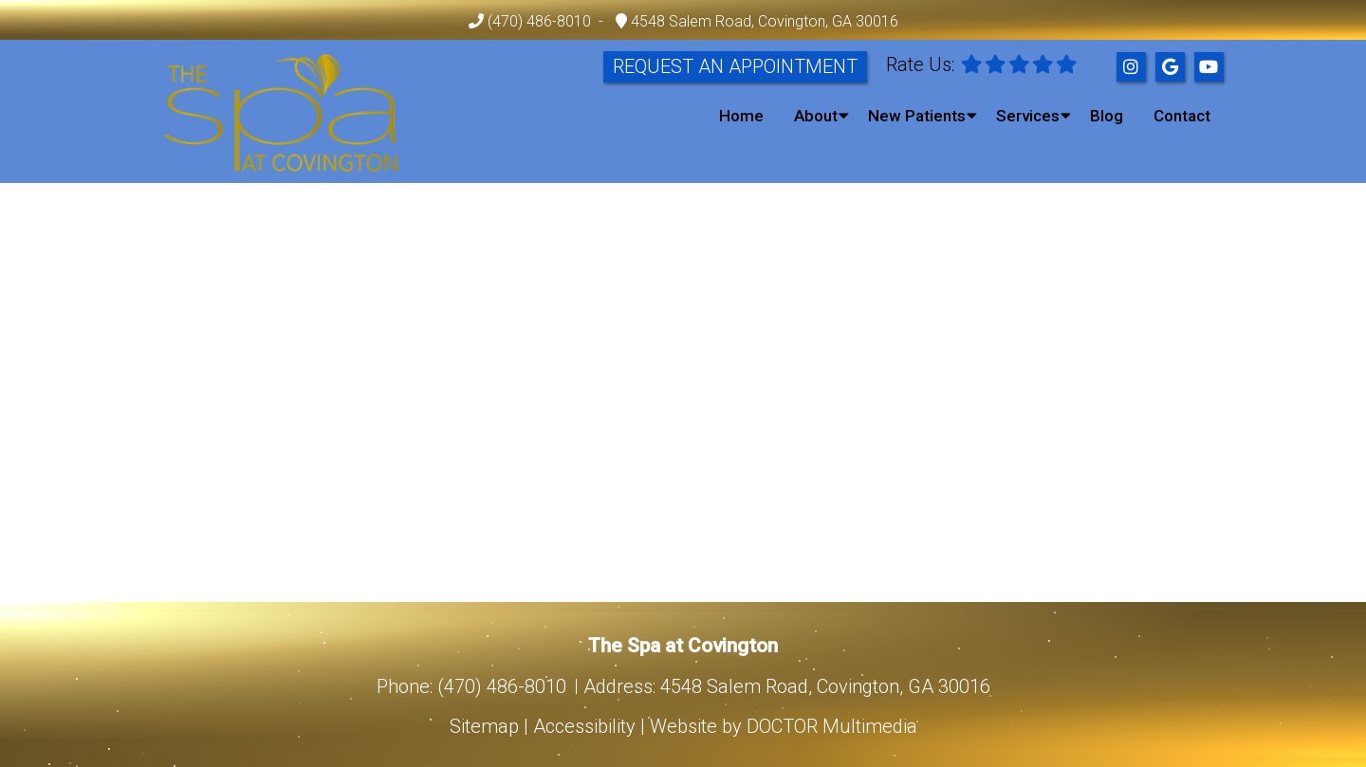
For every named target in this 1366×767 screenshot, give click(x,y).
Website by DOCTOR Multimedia (783, 726)
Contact (1182, 115)
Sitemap (484, 726)
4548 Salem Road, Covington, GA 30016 (762, 21)
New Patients (917, 115)
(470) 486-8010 (539, 21)
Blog (1106, 115)
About (816, 115)
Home (741, 115)
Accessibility (584, 726)
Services (1028, 115)
